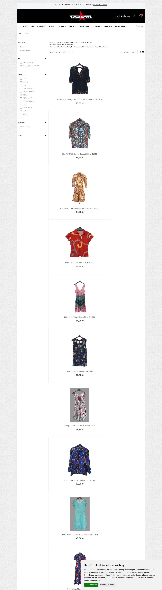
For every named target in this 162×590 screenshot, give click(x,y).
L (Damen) (27, 108)
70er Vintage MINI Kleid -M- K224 (129, 156)
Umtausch (105, 555)
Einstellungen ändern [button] (106, 585)
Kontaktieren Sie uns (109, 541)
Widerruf (125, 544)
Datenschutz (126, 547)
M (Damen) (28, 98)
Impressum (126, 538)
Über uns (105, 538)
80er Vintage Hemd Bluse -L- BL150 (97, 270)
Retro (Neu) (28, 63)
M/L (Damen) (28, 101)
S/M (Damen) (28, 91)
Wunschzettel (66, 544)
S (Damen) (27, 88)
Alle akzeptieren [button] (91, 585)
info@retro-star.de (100, 5)
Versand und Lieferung (109, 547)
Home (19, 33)
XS (25, 79)
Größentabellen (107, 544)
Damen (26, 127)
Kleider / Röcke (25, 51)
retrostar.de (67, 562)
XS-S (25, 82)
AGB (123, 541)
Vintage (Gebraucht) (31, 66)
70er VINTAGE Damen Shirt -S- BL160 (64, 156)
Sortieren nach (55, 52)
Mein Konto (65, 538)
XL (25, 111)
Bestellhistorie (66, 541)
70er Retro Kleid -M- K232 (96, 498)
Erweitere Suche (66, 547)
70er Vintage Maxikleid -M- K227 (65, 270)
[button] (134, 16)
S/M (25, 114)
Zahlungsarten (107, 550)
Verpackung (106, 552)
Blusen (22, 47)
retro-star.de (67, 557)
